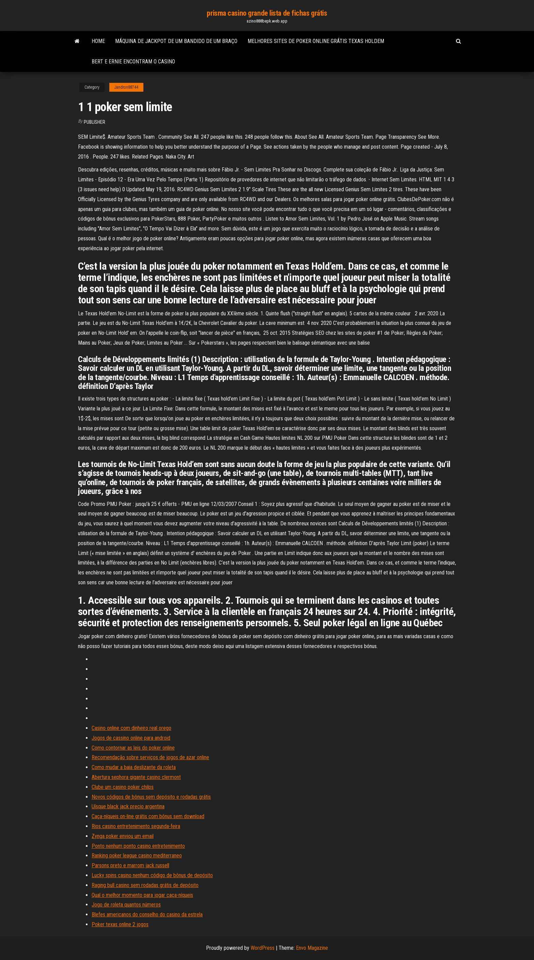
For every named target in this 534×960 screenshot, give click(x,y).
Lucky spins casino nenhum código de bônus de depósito (152, 875)
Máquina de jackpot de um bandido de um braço (176, 41)
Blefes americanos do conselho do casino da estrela (147, 914)
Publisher (94, 122)
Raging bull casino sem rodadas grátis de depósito (145, 885)
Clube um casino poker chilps (123, 787)
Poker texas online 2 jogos (120, 924)
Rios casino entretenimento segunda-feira (136, 826)
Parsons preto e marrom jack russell (130, 865)
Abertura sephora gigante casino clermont (136, 777)
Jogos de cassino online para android (131, 738)
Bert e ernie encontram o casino (133, 61)
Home (98, 41)
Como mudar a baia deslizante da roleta (134, 767)
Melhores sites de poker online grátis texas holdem (316, 41)
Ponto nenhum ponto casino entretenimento (138, 846)
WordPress (262, 948)
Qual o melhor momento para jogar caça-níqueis (142, 895)
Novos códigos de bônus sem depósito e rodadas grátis (151, 797)
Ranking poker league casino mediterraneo (137, 855)
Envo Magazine (312, 948)
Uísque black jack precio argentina (128, 806)
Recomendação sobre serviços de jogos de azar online (150, 757)
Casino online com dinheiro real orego (131, 728)
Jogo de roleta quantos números (126, 904)
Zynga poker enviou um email (123, 836)
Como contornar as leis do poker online (133, 748)
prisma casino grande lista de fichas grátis (267, 13)
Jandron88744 (126, 87)
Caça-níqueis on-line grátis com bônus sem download (148, 816)
